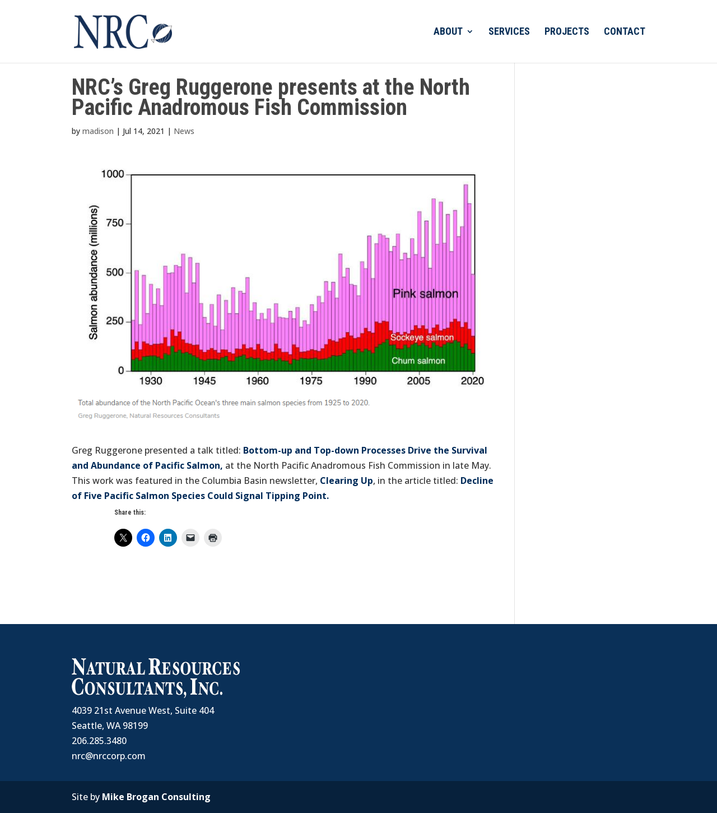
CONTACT (624, 32)
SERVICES (509, 32)
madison (98, 131)
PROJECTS (566, 32)
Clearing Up (346, 480)
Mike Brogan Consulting (156, 797)
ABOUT (448, 32)
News (184, 131)
